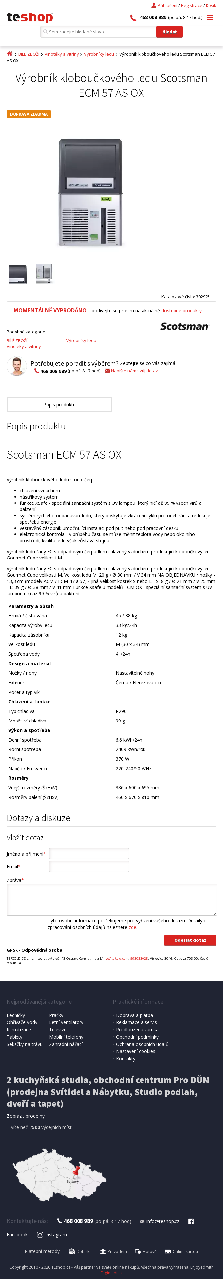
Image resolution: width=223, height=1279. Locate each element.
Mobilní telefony (66, 1037)
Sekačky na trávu (25, 1044)
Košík (211, 5)
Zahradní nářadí (66, 1044)
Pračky (56, 1015)
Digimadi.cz (111, 1273)
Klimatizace (19, 1029)
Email (14, 866)
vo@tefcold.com (117, 958)
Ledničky (16, 1015)
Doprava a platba (134, 1015)
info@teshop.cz (159, 1221)
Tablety (14, 1037)
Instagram (52, 1234)
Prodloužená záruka (137, 1029)
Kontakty (125, 1058)
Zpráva (15, 880)
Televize (58, 1029)
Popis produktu (59, 404)
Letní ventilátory (66, 1022)
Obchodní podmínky (137, 1037)
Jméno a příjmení (26, 854)
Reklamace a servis (136, 1022)
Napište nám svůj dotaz (131, 371)
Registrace (191, 5)
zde (132, 927)
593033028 (139, 958)
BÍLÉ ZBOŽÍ (28, 54)
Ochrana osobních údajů (142, 1044)
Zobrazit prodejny (26, 1116)
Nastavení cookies (135, 1051)
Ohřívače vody (22, 1022)
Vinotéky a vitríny (62, 54)
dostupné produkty (181, 310)
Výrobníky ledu (99, 54)
